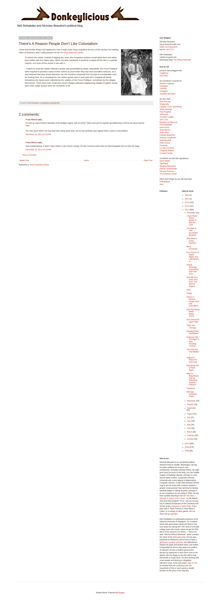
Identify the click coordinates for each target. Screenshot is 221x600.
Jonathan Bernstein (167, 94)
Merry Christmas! (192, 247)
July (189, 417)
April (189, 428)
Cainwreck (190, 388)
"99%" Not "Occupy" (191, 326)
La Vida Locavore (167, 148)
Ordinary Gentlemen (168, 138)
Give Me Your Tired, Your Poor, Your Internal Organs (192, 281)
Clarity (189, 293)
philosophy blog (179, 537)
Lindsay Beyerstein (167, 135)
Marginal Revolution (168, 166)
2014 (187, 199)
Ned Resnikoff (165, 140)
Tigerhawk (164, 163)
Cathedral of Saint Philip (181, 506)
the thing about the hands (71, 52)
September (191, 408)
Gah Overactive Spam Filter (192, 321)
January (190, 439)
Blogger (121, 593)
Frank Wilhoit (31, 120)
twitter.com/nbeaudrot (168, 47)
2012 (187, 206)
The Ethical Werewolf (182, 60)
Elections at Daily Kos (168, 122)
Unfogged (164, 91)
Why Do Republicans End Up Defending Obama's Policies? (192, 379)
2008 (187, 451)
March (190, 432)
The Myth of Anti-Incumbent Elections (191, 231)
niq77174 (170, 49)
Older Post (148, 160)
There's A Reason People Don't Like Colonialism (192, 301)
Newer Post (24, 160)
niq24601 (174, 514)
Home (86, 160)
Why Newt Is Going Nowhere (191, 240)
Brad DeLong (165, 101)
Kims (188, 290)
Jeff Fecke (164, 114)
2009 (187, 447)
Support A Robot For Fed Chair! (191, 360)
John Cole (164, 120)
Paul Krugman (165, 112)
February (191, 435)
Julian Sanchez (166, 109)
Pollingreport (165, 182)
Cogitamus (164, 73)
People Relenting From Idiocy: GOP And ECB (192, 269)
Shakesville (164, 104)
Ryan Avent (164, 133)
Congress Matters (167, 151)
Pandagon (164, 86)
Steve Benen (165, 130)
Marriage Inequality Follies (191, 394)
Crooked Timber (166, 153)
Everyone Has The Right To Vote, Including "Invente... (192, 341)
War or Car (192, 563)
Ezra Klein (164, 76)
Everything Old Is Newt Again (192, 368)
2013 (187, 202)
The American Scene (168, 174)
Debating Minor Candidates (192, 332)
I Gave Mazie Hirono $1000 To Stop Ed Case (191, 220)
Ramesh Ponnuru (167, 171)
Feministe (164, 145)
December (191, 213)
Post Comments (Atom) (39, 165)
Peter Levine (165, 143)
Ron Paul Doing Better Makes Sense (192, 312)
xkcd (161, 184)
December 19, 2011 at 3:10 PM (38, 134)
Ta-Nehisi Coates (167, 117)
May (189, 425)
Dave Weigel (165, 161)
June (189, 421)
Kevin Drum (164, 127)
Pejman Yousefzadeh (168, 169)
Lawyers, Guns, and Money (171, 107)
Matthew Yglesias (167, 83)
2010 (187, 444)
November (191, 401)
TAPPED (163, 89)
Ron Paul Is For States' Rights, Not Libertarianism (192, 256)
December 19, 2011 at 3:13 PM (38, 150)
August (190, 414)
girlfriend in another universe (171, 542)
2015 (187, 195)
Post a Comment (29, 155)
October (190, 404)
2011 (187, 210)
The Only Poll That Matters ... (192, 352)
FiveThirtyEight (166, 125)
